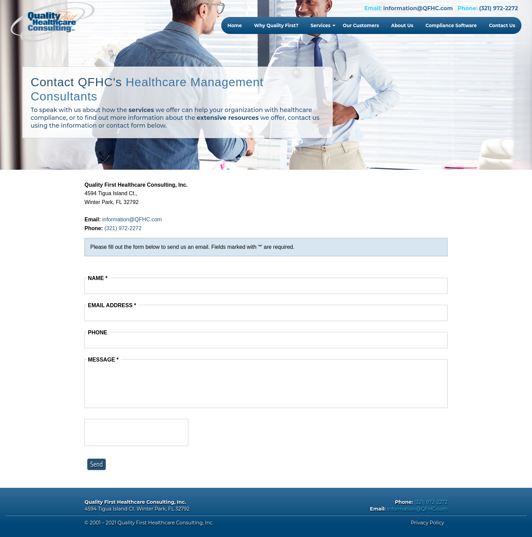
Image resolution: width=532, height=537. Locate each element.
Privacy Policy (427, 523)
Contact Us (502, 25)
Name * (98, 278)
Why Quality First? (276, 25)
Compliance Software (451, 25)
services (141, 109)
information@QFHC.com (418, 8)
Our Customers (361, 25)
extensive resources (228, 117)
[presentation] (136, 432)
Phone (97, 332)
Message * (103, 360)
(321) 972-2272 (498, 8)
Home (234, 25)
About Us (402, 25)
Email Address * (112, 305)
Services (320, 25)
